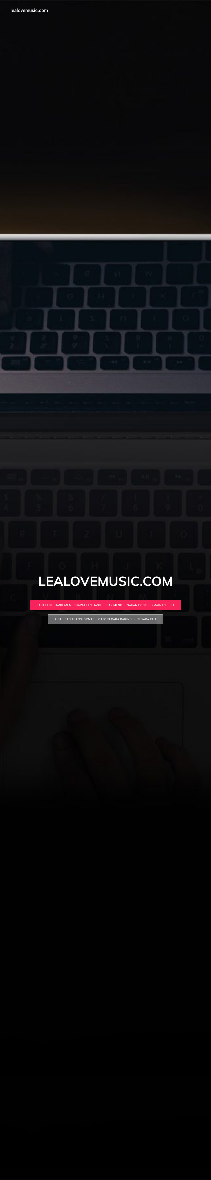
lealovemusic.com (28, 9)
